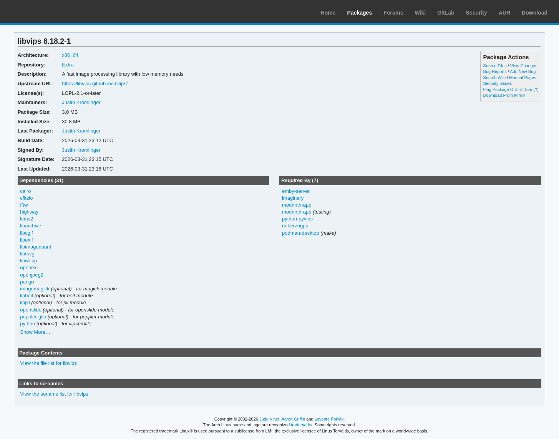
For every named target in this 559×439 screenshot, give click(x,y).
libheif (26, 295)
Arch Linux (42, 11)
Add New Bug (523, 71)
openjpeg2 (31, 275)
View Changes (523, 65)
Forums (393, 13)
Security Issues (497, 83)
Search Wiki (494, 77)
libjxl (25, 302)
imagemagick (35, 289)
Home (328, 13)
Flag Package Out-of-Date (507, 89)
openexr (29, 267)
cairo (25, 191)
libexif (26, 240)
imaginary (293, 198)
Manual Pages (522, 77)
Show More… (35, 332)
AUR (504, 13)
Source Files (495, 65)
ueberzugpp (295, 226)
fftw (24, 205)
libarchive (30, 226)
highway (29, 212)
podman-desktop (300, 233)
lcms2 (26, 219)
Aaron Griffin (293, 419)
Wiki (420, 13)
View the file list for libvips (48, 363)
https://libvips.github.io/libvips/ (95, 83)
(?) (535, 89)
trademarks (301, 424)
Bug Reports (495, 71)
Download (534, 13)
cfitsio (26, 198)
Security (476, 13)
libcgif (26, 233)
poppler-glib (33, 317)
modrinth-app (297, 205)
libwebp (28, 260)
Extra (67, 65)
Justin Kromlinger (81, 102)
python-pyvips (297, 219)
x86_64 (70, 55)
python (27, 323)
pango (27, 282)
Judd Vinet (269, 419)
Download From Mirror (504, 95)
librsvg (27, 254)
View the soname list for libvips (54, 394)
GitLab (445, 13)
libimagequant (35, 247)
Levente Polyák (329, 419)
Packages (359, 13)
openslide (30, 310)
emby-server (296, 191)
